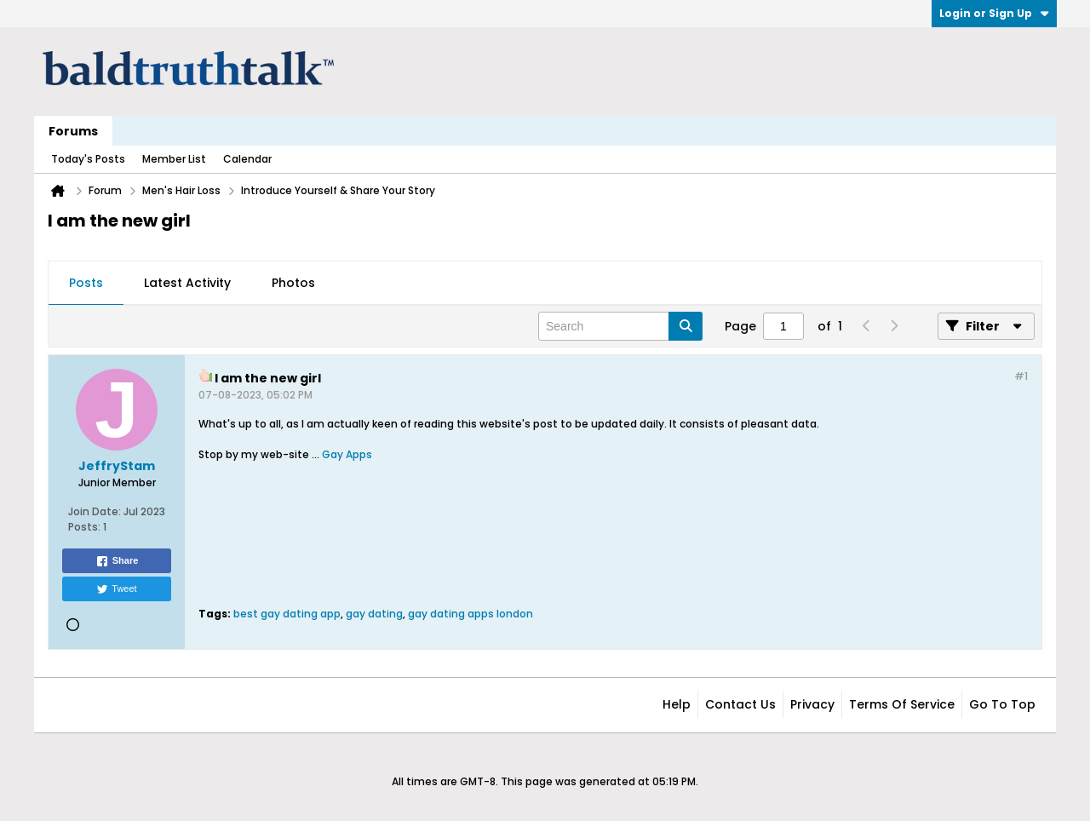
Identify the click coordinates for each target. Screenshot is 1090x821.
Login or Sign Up (994, 13)
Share (117, 561)
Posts (86, 282)
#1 (1021, 376)
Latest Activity (187, 282)
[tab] (86, 283)
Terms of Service (902, 704)
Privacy (812, 704)
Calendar (247, 159)
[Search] (620, 326)
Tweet (116, 589)
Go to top (1002, 704)
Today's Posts (88, 159)
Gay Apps (347, 454)
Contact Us (740, 704)
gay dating (374, 613)
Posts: (84, 527)
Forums (73, 131)
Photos (293, 282)
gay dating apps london (470, 613)
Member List (174, 159)
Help (677, 704)
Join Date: (94, 511)
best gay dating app (287, 613)
